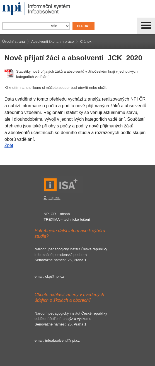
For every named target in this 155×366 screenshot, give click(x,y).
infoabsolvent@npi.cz (62, 340)
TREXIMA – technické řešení (67, 219)
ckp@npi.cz (54, 276)
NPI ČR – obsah (57, 214)
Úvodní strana (13, 41)
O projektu (52, 198)
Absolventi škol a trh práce (52, 41)
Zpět (8, 145)
